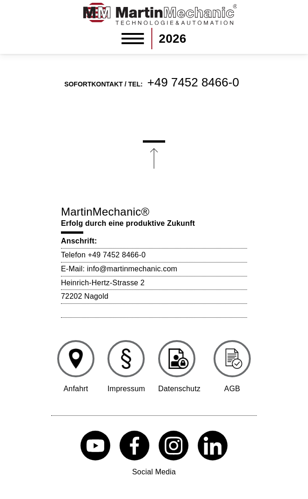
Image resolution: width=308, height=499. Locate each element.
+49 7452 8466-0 (193, 82)
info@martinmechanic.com (132, 269)
